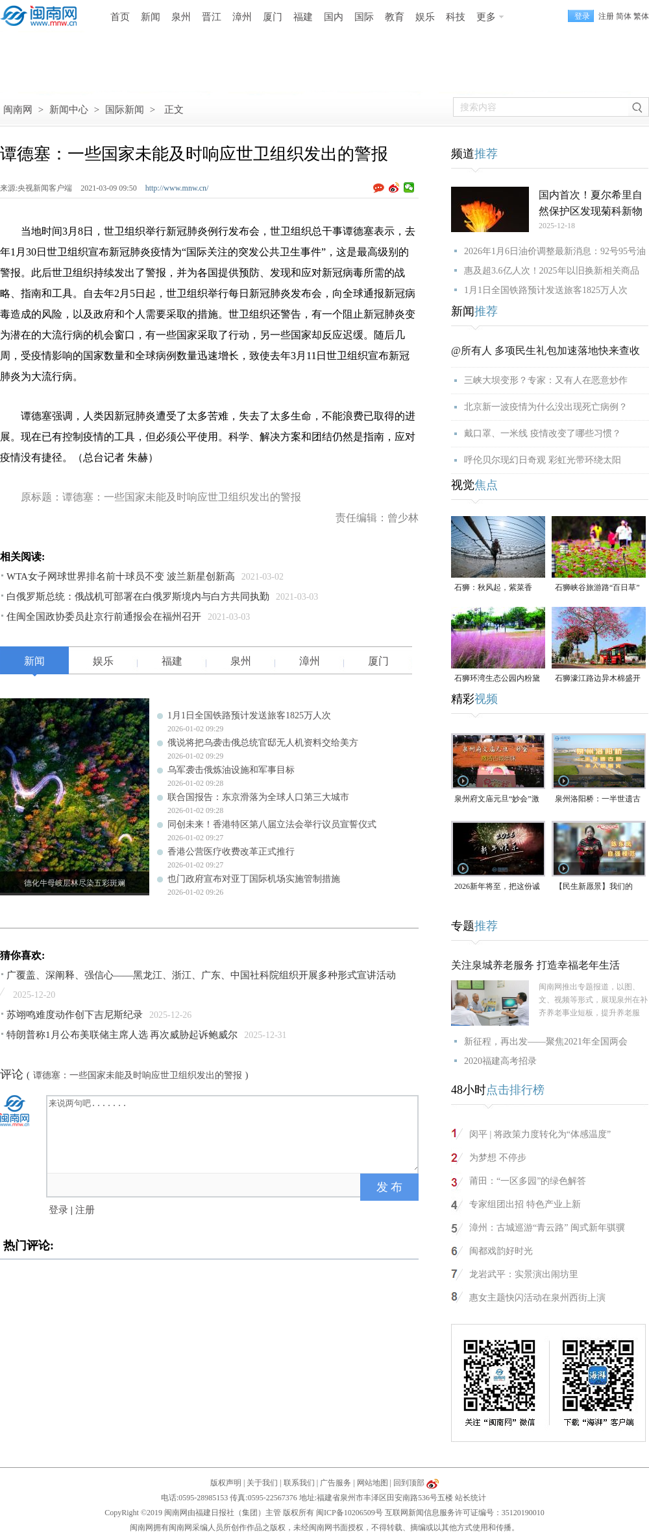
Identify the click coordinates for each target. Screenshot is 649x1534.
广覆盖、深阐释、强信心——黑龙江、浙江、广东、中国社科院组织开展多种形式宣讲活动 (201, 975)
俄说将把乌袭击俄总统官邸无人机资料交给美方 (262, 743)
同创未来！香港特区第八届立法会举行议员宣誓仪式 (271, 824)
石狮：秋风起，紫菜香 (493, 587)
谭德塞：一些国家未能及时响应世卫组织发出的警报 (137, 1075)
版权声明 (225, 1482)
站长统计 (470, 1497)
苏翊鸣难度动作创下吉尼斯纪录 (74, 1014)
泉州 (181, 17)
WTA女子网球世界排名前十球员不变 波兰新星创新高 (120, 576)
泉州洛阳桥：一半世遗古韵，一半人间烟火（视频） (598, 799)
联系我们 (299, 1482)
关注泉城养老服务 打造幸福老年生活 (535, 965)
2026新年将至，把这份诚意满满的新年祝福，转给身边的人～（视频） (497, 887)
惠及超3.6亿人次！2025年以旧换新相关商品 (551, 271)
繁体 (641, 16)
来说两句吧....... (233, 1133)
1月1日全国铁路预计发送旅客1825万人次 (249, 715)
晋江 (211, 17)
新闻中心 (68, 109)
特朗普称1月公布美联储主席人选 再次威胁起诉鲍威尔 (122, 1035)
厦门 (272, 17)
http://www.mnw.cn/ (177, 188)
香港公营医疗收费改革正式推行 (231, 851)
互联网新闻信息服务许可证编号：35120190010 (465, 1512)
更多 (486, 17)
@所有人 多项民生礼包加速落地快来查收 (545, 350)
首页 (120, 17)
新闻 (150, 17)
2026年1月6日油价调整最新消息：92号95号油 (555, 251)
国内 (333, 17)
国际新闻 (124, 109)
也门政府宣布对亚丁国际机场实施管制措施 (253, 879)
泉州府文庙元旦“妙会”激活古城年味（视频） (496, 799)
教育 (394, 17)
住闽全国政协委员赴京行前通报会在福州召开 (103, 616)
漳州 (242, 17)
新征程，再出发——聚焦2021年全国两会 (546, 1041)
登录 (58, 1210)
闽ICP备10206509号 (349, 1512)
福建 (303, 17)
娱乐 (425, 17)
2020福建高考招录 (500, 1061)
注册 (606, 16)
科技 (455, 17)
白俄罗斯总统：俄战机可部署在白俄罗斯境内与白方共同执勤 (137, 596)
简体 (623, 16)
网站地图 (372, 1482)
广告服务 (335, 1482)
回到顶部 (408, 1482)
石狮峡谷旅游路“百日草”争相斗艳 (597, 588)
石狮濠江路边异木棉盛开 (598, 678)
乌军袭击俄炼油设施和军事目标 (231, 770)
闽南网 (17, 109)
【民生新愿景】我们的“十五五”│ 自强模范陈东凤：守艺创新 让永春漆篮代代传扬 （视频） (599, 887)
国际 (364, 17)
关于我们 (262, 1482)
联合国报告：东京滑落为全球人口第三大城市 (258, 797)
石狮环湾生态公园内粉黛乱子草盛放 (497, 679)
